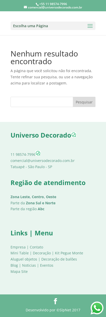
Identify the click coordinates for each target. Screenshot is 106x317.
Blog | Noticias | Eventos (32, 265)
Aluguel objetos (24, 259)
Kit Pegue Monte (69, 253)
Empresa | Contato (27, 247)
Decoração (42, 253)
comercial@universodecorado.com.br (43, 160)
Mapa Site (19, 271)
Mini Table (20, 253)
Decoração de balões (59, 259)
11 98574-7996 (26, 154)
